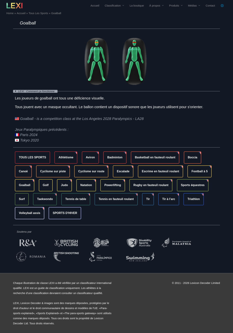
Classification (113, 5)
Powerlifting (112, 185)
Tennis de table (75, 199)
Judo (64, 185)
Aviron (90, 157)
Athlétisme (65, 157)
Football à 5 (199, 171)
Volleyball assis (29, 212)
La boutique (137, 5)
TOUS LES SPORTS (32, 157)
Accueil (95, 5)
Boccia (192, 157)
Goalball (24, 185)
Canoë (23, 171)
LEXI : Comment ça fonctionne (37, 91)
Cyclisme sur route (91, 171)
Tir (148, 199)
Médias (192, 5)
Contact (210, 5)
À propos (154, 5)
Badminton (114, 157)
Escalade (123, 171)
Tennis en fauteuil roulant (116, 199)
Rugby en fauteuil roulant (150, 185)
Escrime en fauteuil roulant (160, 171)
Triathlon (193, 199)
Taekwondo (45, 199)
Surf (22, 199)
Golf (46, 185)
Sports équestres (193, 185)
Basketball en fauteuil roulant (155, 157)
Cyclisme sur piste (53, 171)
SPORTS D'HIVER (65, 212)
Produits (174, 5)
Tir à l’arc (168, 199)
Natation (86, 185)
